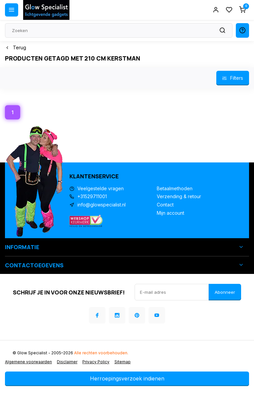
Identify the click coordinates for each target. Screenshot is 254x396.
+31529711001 (92, 196)
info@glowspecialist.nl (101, 204)
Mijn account (170, 213)
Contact (165, 204)
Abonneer (225, 292)
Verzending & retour (179, 196)
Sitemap (122, 361)
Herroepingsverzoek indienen (127, 378)
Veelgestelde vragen (100, 188)
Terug (15, 47)
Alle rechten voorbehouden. (101, 352)
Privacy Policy (95, 361)
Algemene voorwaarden (28, 361)
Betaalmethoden (174, 188)
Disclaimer (67, 361)
